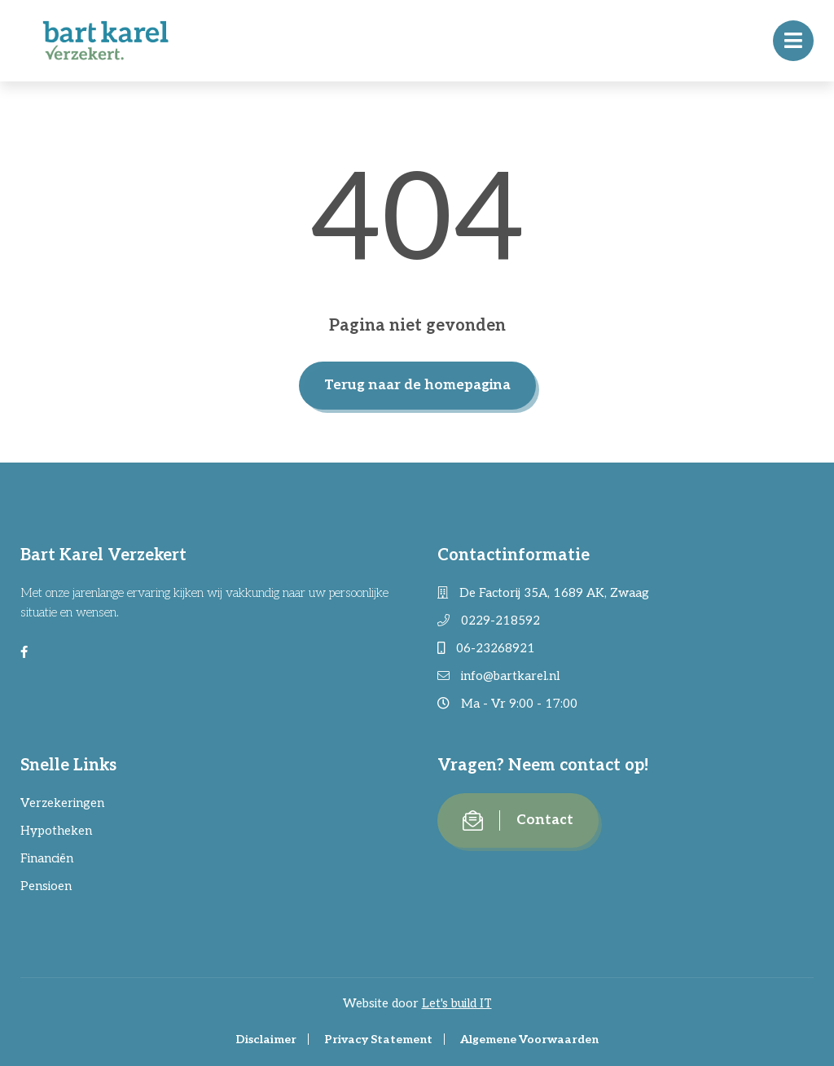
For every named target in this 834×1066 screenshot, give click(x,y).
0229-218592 (488, 620)
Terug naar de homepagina (417, 385)
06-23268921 (486, 648)
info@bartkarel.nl (498, 676)
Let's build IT (457, 1003)
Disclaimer (265, 1039)
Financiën (46, 858)
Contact (518, 820)
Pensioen (46, 886)
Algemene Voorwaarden (529, 1039)
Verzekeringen (62, 803)
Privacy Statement (378, 1039)
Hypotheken (56, 830)
